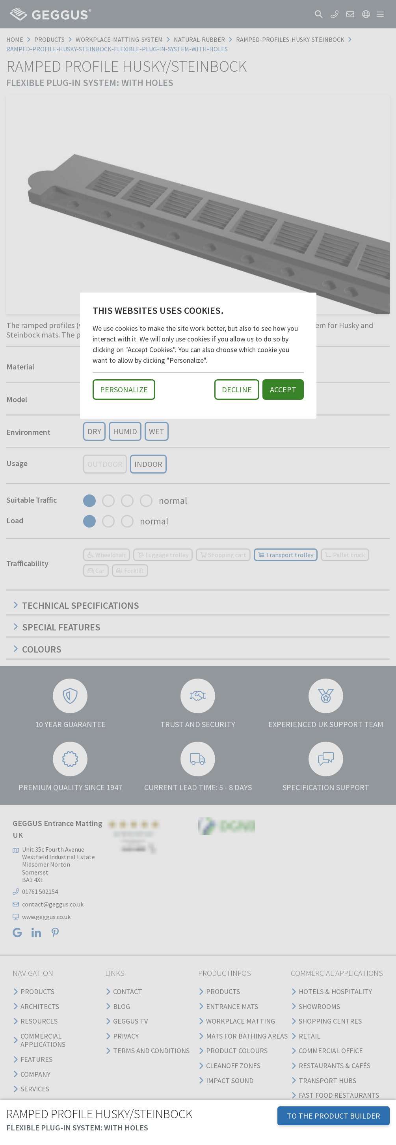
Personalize (124, 389)
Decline (237, 389)
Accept (283, 389)
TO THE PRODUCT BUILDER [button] (333, 1116)
